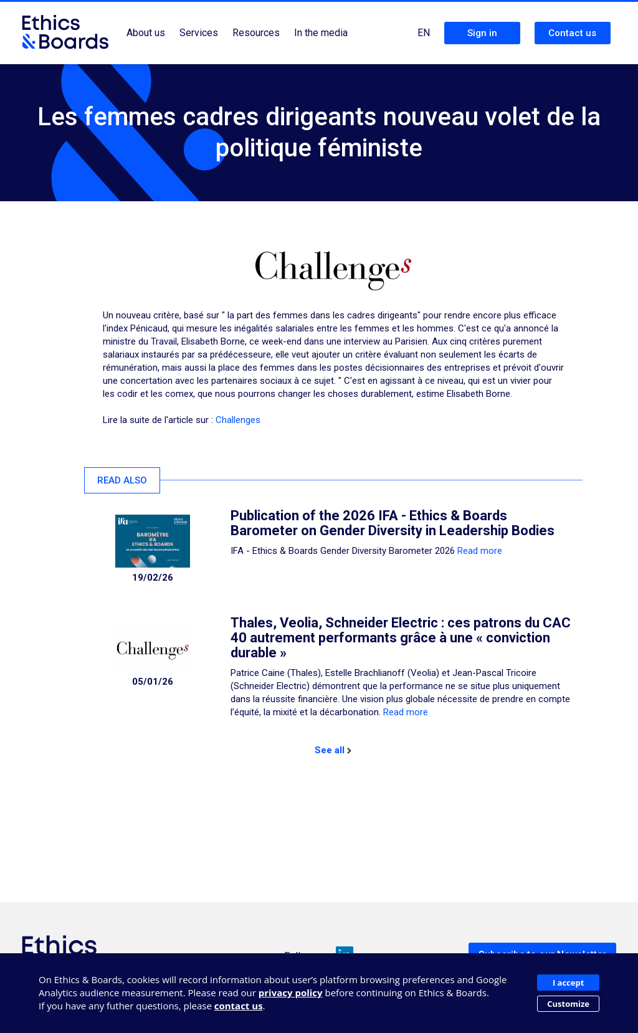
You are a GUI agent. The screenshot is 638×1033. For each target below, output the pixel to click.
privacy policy (291, 992)
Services (198, 33)
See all (333, 750)
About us (145, 33)
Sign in (482, 33)
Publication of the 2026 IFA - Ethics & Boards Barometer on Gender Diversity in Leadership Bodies (393, 523)
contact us (238, 1005)
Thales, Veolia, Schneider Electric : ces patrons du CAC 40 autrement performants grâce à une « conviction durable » (401, 637)
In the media (321, 33)
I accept (568, 982)
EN (423, 33)
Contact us (572, 33)
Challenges (238, 420)
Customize (568, 1003)
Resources (256, 33)
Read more (479, 550)
